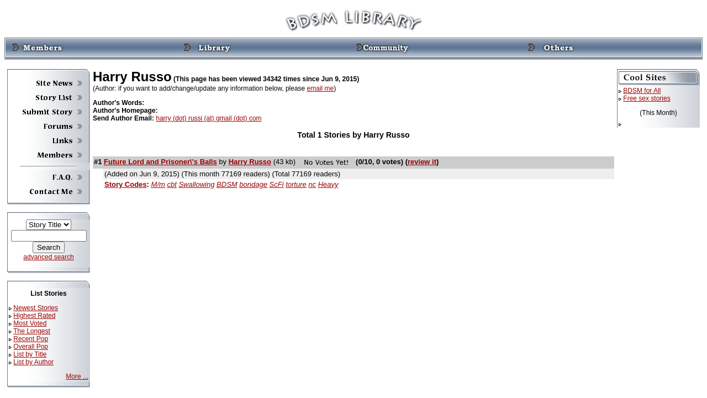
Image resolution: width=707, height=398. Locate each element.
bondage (253, 184)
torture (296, 184)
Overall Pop (30, 346)
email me (320, 88)
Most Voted (29, 323)
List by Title (29, 354)
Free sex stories (646, 98)
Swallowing (196, 184)
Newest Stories (35, 308)
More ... (77, 376)
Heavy (328, 184)
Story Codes (125, 184)
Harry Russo (250, 162)
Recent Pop (30, 339)
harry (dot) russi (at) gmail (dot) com (208, 118)
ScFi (277, 184)
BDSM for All (642, 91)
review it (422, 162)
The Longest (31, 331)
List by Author (33, 362)
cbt (171, 184)
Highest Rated (34, 316)
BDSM (227, 184)
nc (312, 184)
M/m (158, 184)
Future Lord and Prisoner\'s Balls (160, 162)
